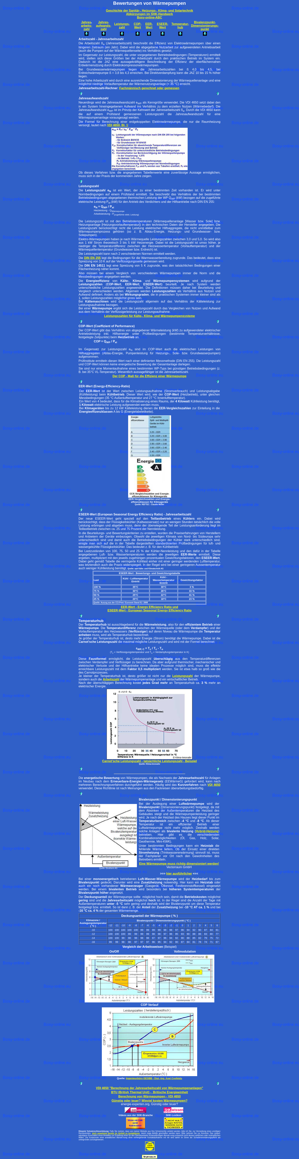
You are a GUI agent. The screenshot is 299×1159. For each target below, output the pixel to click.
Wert (137, 27)
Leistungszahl (182, 676)
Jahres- (103, 22)
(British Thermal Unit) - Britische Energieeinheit (153, 1092)
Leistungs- (122, 24)
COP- (137, 24)
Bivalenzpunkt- (205, 22)
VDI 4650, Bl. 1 (117, 125)
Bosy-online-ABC (149, 17)
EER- (149, 24)
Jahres (86, 22)
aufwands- (103, 25)
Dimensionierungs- (205, 25)
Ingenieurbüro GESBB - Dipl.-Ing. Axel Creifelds (154, 1078)
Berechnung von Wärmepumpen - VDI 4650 (149, 1096)
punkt (205, 29)
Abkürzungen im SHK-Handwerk (149, 14)
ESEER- (162, 24)
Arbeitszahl (111, 679)
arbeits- (86, 25)
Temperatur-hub (180, 25)
